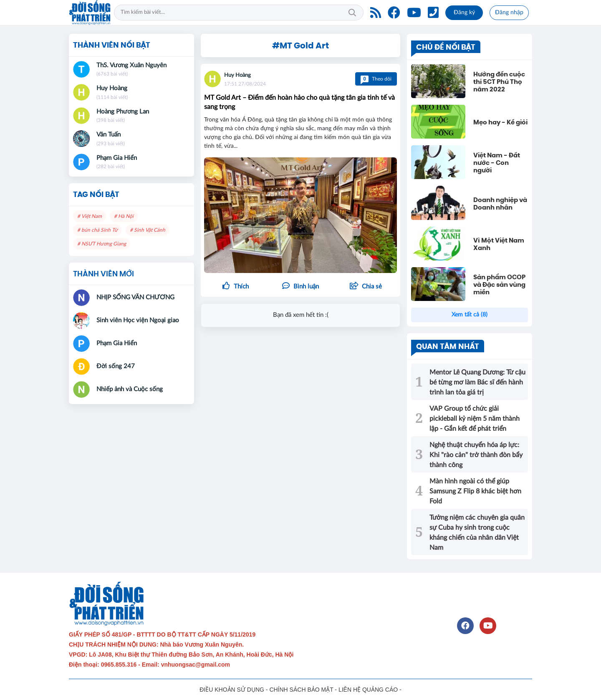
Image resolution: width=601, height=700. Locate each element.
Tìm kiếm (352, 12)
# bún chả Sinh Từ (97, 229)
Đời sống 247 (115, 366)
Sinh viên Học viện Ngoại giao (137, 320)
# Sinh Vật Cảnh (147, 229)
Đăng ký (464, 12)
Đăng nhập (509, 12)
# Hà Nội (124, 216)
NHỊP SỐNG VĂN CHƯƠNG (135, 297)
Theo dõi (376, 79)
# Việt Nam (89, 216)
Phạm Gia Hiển (116, 158)
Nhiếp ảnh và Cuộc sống (129, 389)
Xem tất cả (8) (469, 315)
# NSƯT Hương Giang (101, 243)
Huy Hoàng (237, 75)
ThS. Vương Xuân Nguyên (131, 65)
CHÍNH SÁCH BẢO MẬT (301, 689)
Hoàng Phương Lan (122, 112)
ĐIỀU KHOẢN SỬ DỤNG (231, 689)
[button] (365, 286)
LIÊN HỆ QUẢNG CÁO (368, 689)
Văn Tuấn (108, 134)
